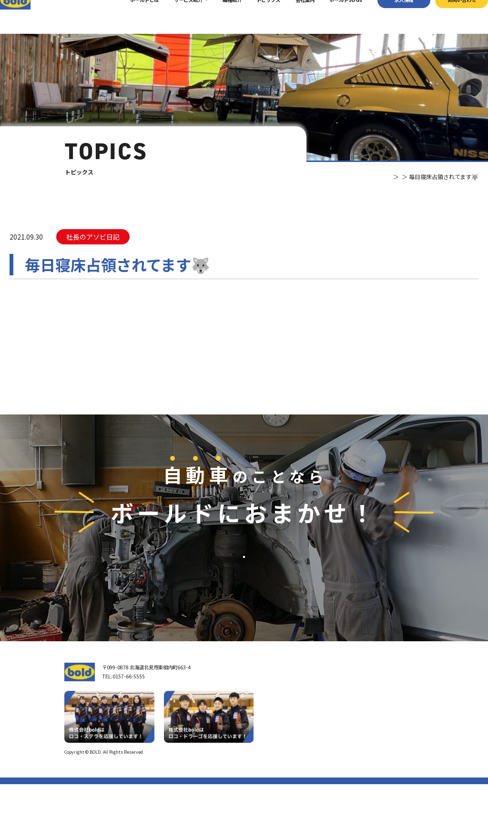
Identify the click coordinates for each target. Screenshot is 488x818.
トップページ (271, 701)
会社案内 (292, 16)
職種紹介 (219, 16)
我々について (271, 719)
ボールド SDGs (275, 753)
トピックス (256, 16)
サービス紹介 (176, 16)
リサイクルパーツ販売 (351, 735)
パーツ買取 (339, 724)
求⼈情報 (391, 16)
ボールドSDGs (333, 16)
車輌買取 (336, 714)
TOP (357, 176)
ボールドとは (132, 16)
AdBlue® (336, 745)
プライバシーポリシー (402, 786)
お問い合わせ (449, 16)
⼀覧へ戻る (244, 354)
